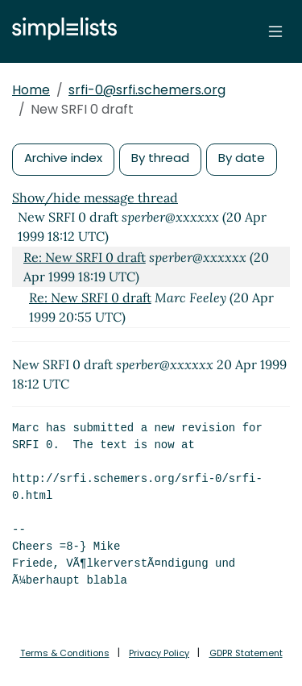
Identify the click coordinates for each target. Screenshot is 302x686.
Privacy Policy (159, 653)
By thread (160, 157)
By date (241, 157)
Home (31, 90)
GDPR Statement (246, 653)
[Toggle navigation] (275, 31)
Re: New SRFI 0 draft (84, 257)
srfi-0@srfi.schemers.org (146, 90)
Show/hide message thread (95, 197)
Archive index (63, 157)
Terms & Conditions (65, 653)
